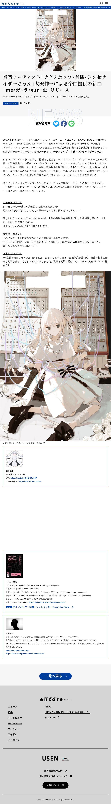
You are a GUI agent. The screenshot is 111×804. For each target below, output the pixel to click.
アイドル (12, 734)
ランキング (14, 729)
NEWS (9, 7)
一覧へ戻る (53, 676)
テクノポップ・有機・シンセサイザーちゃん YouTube (41, 607)
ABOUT (49, 706)
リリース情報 (19, 7)
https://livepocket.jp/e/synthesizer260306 (47, 602)
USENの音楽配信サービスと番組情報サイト (67, 712)
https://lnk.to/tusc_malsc (30, 481)
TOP (3, 7)
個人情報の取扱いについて (53, 776)
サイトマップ (52, 717)
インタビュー (15, 717)
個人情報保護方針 (53, 771)
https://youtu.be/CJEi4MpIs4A (24, 478)
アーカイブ (14, 740)
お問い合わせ (53, 785)
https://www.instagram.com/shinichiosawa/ (25, 654)
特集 (10, 712)
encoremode (15, 723)
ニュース (12, 706)
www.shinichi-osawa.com (17, 650)
